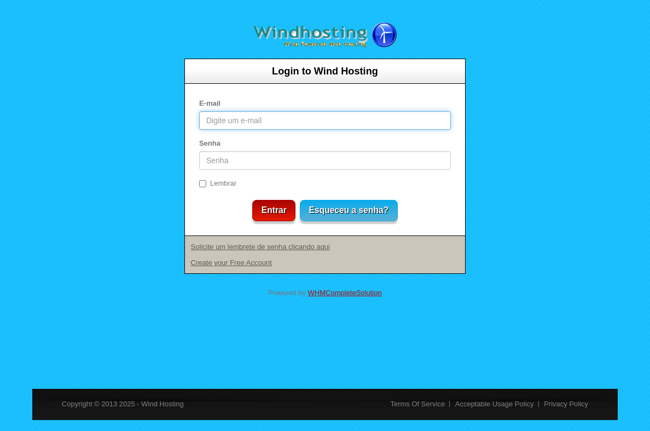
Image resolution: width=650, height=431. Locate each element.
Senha (209, 143)
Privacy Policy (566, 404)
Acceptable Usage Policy (494, 404)
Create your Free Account (231, 262)
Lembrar (217, 183)
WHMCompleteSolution (345, 293)
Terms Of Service (417, 404)
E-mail (209, 103)
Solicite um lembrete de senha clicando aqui (260, 247)
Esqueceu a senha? (349, 210)
